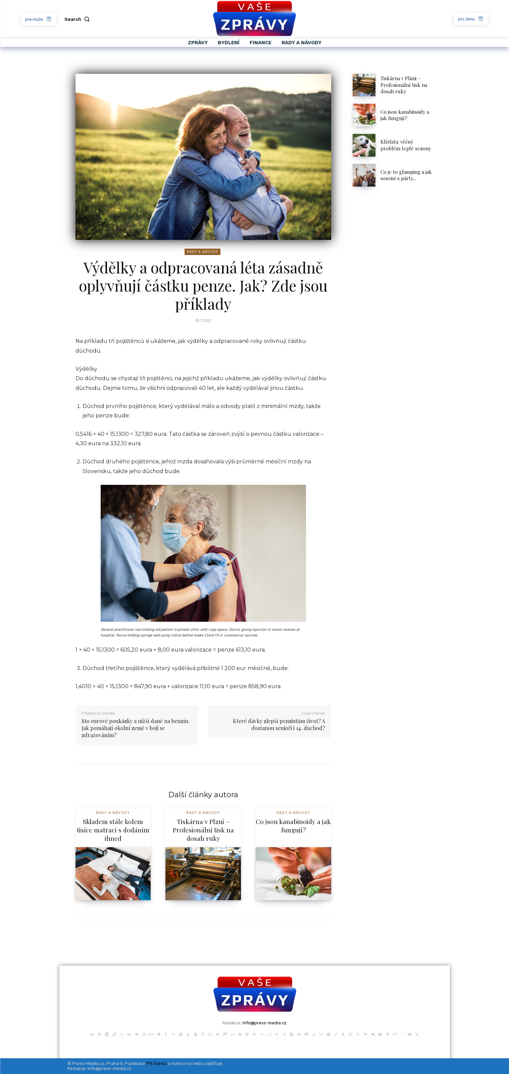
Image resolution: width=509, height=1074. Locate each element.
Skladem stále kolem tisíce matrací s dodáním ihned (113, 829)
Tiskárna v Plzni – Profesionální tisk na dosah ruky (403, 85)
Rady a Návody (202, 252)
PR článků (156, 1063)
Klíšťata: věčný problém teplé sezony (406, 145)
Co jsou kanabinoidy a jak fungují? (404, 115)
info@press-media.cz (265, 1022)
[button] (78, 19)
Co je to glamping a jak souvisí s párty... (406, 175)
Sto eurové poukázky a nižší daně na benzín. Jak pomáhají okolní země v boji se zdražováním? (136, 727)
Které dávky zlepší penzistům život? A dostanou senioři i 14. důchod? (279, 724)
